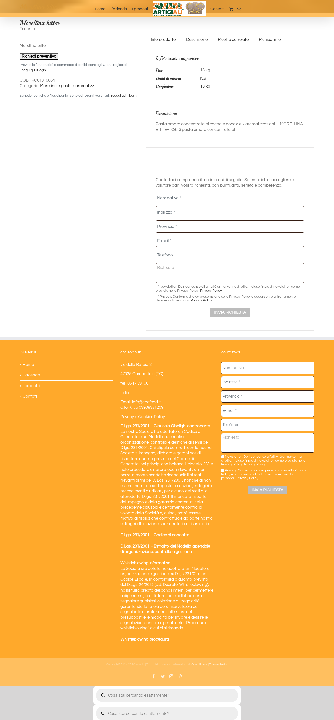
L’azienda (31, 375)
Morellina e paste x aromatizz (67, 86)
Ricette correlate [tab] (233, 39)
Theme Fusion (218, 664)
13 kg (205, 86)
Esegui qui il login (33, 70)
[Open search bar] (239, 9)
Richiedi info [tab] (270, 39)
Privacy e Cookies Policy (142, 417)
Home (28, 364)
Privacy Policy (211, 290)
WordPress (199, 664)
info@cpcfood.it (146, 402)
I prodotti (31, 386)
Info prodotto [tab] (163, 39)
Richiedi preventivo (39, 56)
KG (203, 78)
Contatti (30, 396)
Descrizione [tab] (197, 39)
